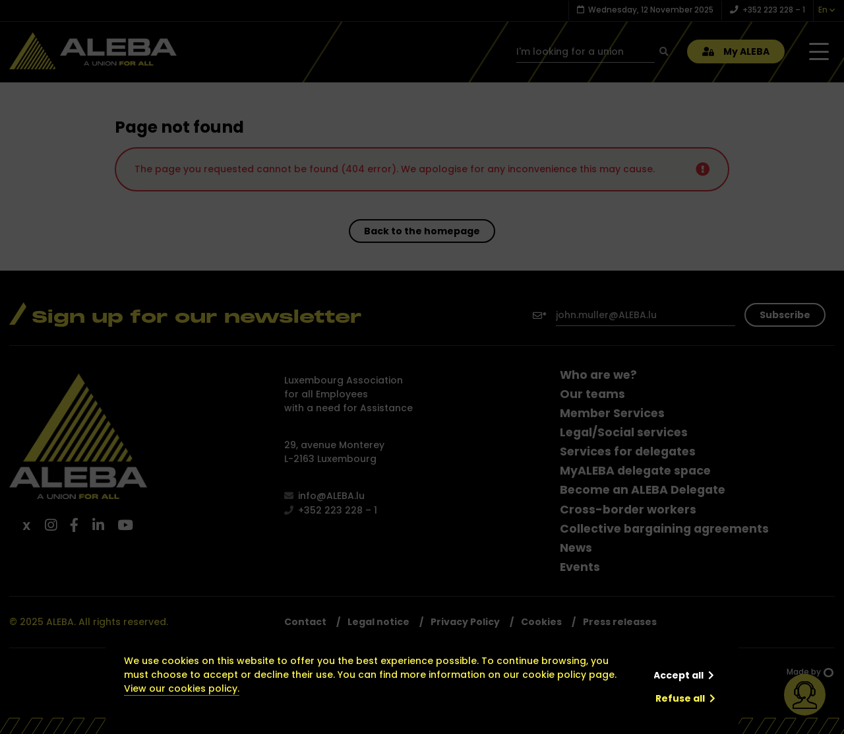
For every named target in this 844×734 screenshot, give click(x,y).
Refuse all (680, 698)
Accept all (678, 675)
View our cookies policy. (181, 688)
